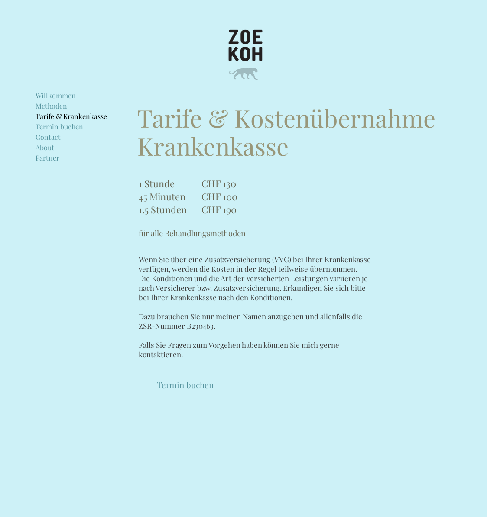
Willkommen (56, 96)
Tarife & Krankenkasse (71, 116)
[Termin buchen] (185, 385)
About (45, 147)
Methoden (51, 106)
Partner (47, 158)
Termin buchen (59, 127)
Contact (48, 137)
